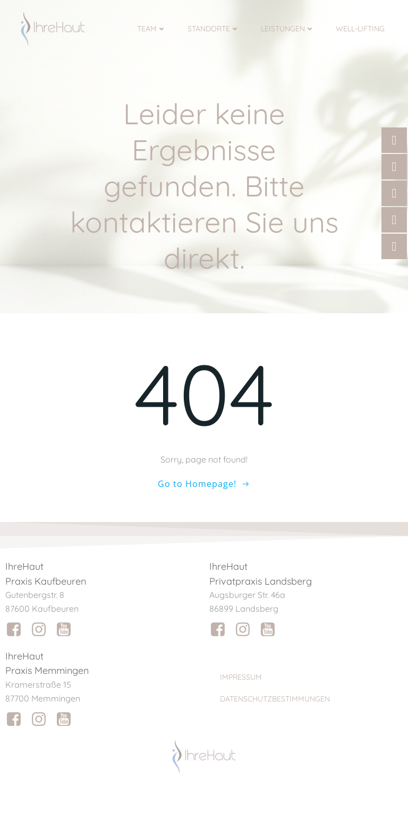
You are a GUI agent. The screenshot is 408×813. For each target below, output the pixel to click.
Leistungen (287, 28)
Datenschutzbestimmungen (275, 699)
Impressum (241, 677)
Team (151, 28)
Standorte (214, 28)
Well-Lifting (360, 28)
